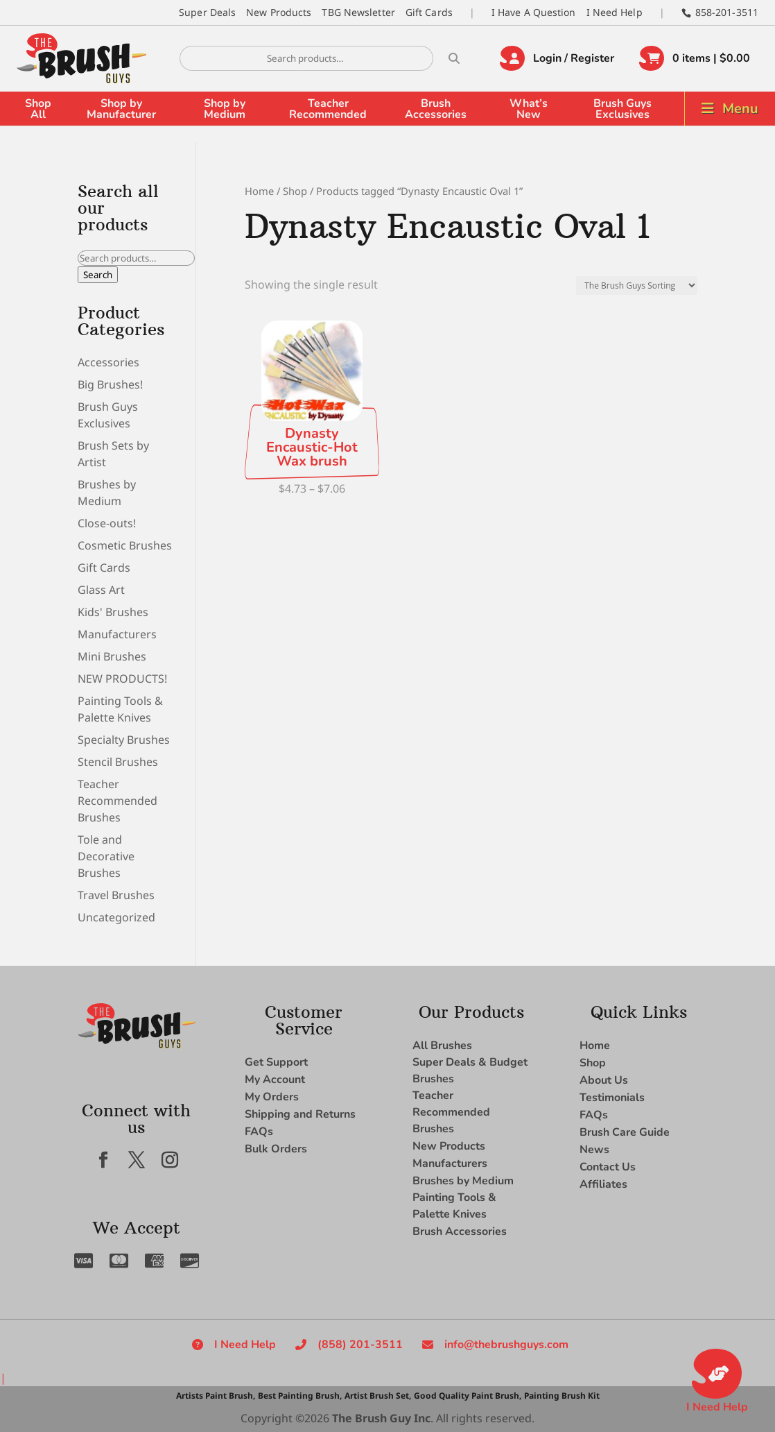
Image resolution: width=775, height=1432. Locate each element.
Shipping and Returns (300, 1114)
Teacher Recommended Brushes (117, 800)
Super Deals (207, 12)
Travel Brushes (116, 895)
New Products (278, 12)
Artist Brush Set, (378, 1395)
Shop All (38, 109)
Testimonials (612, 1097)
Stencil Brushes (118, 761)
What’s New (529, 109)
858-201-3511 (726, 12)
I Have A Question (533, 12)
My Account (275, 1079)
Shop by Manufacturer (121, 109)
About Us (604, 1080)
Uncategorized (116, 917)
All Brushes (442, 1045)
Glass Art (101, 589)
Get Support (276, 1062)
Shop (295, 191)
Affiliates (603, 1184)
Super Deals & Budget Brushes (470, 1070)
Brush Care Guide (625, 1132)
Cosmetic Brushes (125, 545)
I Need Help (614, 12)
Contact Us (608, 1167)
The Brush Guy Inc (381, 1418)
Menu (740, 108)
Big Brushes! (110, 384)
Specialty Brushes (124, 739)
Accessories (108, 362)
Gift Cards (429, 12)
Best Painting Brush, (300, 1395)
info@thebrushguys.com (506, 1344)
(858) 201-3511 (360, 1344)
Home (259, 191)
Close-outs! (107, 523)
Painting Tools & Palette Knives (454, 1206)
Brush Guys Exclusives (622, 109)
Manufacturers (117, 634)
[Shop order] (636, 285)
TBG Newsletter (358, 12)
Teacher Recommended (328, 109)
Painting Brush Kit (562, 1395)
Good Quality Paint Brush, (467, 1395)
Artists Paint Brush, (215, 1395)
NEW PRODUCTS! (122, 678)
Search (97, 274)
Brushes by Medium (463, 1180)
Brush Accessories (436, 109)
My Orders (272, 1097)
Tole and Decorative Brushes (106, 856)
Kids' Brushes (113, 612)
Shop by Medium (224, 109)
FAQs (259, 1131)
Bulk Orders (276, 1149)
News (594, 1149)
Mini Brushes (112, 656)
